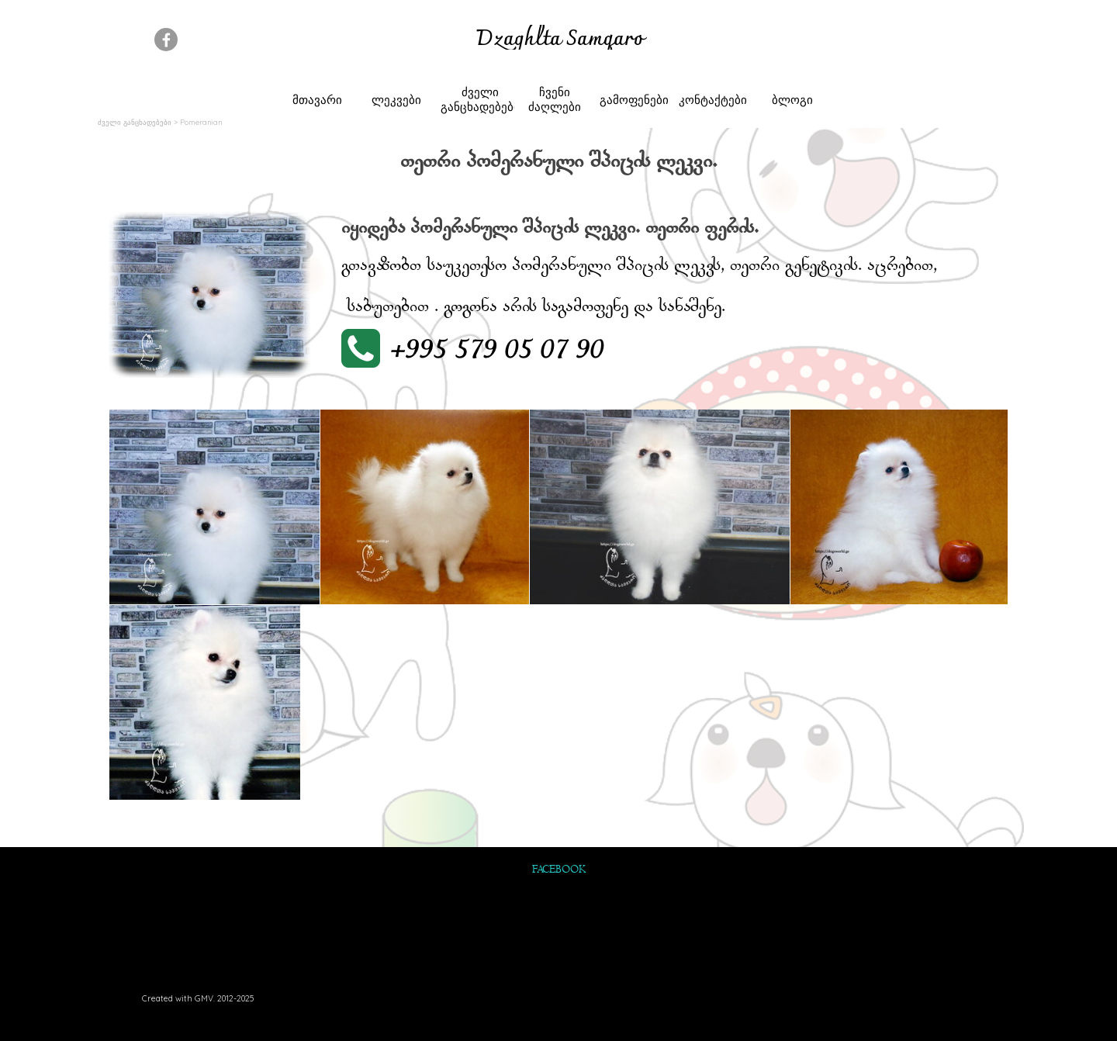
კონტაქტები (713, 99)
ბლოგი (792, 99)
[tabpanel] (559, 41)
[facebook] (166, 39)
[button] (477, 350)
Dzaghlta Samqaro (560, 40)
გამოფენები (634, 99)
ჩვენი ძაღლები (554, 99)
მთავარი (317, 99)
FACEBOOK (559, 870)
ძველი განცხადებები (480, 99)
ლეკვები (396, 99)
